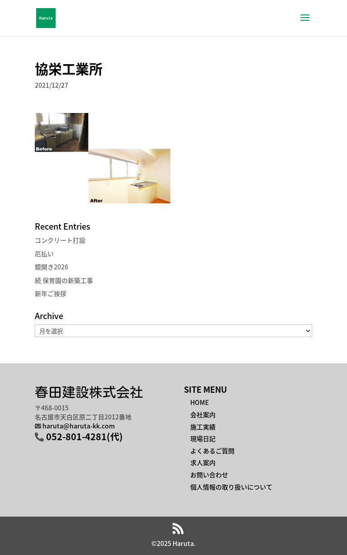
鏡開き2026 (51, 266)
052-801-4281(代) (84, 436)
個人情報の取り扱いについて (231, 486)
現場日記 (203, 438)
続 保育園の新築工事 (64, 280)
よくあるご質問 (212, 450)
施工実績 (203, 426)
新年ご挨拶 (50, 293)
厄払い (44, 253)
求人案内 (203, 462)
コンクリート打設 (60, 240)
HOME (199, 402)
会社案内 (203, 414)
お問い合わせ (209, 474)
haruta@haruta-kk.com (78, 425)
